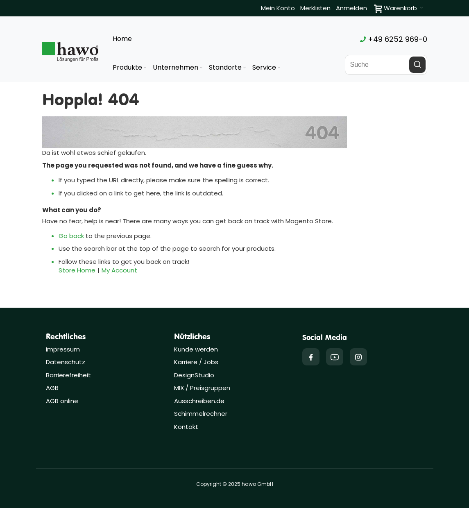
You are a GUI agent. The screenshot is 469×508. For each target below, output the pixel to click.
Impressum (63, 349)
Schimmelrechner (200, 413)
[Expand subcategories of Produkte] (145, 68)
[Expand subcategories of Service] (279, 68)
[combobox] (386, 65)
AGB (52, 387)
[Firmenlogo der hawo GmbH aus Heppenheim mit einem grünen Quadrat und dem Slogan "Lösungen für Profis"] (70, 51)
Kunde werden (196, 349)
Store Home (77, 270)
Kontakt (186, 426)
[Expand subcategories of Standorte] (244, 68)
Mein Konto (278, 8)
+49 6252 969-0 (393, 39)
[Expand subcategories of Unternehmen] (201, 68)
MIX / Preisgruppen (202, 387)
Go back (71, 235)
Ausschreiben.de (199, 401)
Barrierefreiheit (68, 375)
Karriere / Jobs (197, 362)
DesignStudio (194, 375)
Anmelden (351, 8)
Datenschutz (65, 362)
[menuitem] (130, 67)
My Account (119, 270)
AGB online (62, 401)
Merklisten (315, 8)
